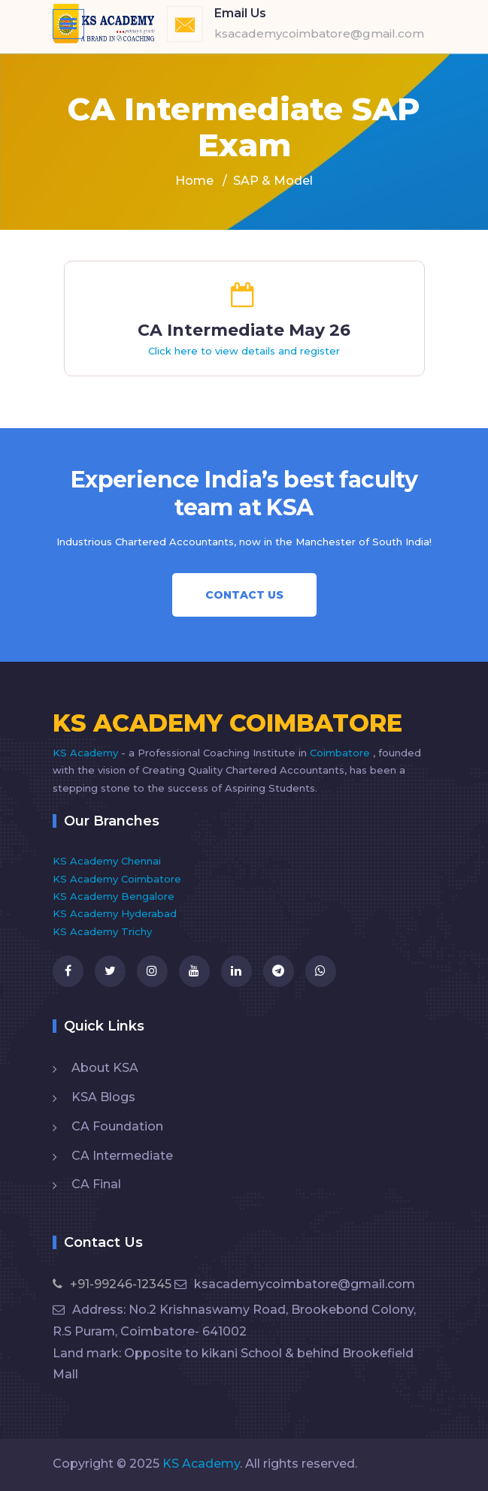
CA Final (96, 1184)
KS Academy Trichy (102, 931)
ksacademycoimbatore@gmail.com (294, 1284)
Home (194, 181)
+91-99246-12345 (112, 1284)
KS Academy (87, 753)
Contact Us (244, 595)
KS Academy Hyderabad (115, 913)
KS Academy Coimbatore (117, 879)
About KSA (104, 1068)
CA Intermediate (122, 1155)
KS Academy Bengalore (113, 896)
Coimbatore (341, 753)
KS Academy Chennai (107, 861)
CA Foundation (117, 1126)
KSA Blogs (103, 1097)
